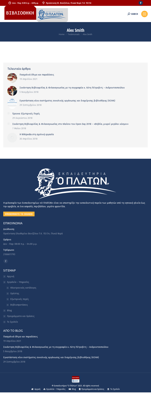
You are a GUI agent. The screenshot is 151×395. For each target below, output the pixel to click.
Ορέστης (14, 293)
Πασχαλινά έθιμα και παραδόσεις (37, 74)
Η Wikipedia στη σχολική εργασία (37, 134)
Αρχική (10, 276)
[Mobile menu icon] (144, 14)
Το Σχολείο (12, 322)
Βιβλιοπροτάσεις (19, 304)
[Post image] (12, 78)
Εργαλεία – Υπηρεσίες (16, 282)
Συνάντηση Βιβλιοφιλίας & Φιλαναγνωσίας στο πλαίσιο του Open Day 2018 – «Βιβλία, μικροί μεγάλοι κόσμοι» (70, 124)
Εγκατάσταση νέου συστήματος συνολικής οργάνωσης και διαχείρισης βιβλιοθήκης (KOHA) (67, 100)
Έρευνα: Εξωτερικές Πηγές (26, 113)
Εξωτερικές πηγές (19, 299)
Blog (9, 310)
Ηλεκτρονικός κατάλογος (23, 287)
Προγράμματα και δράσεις (21, 316)
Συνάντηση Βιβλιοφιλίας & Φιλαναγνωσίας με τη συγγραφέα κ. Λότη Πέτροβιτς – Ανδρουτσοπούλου (72, 87)
